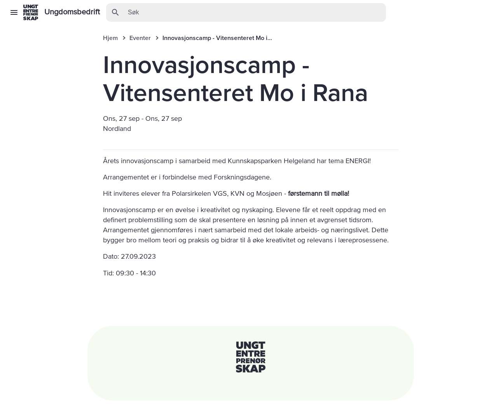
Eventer (140, 38)
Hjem (110, 38)
